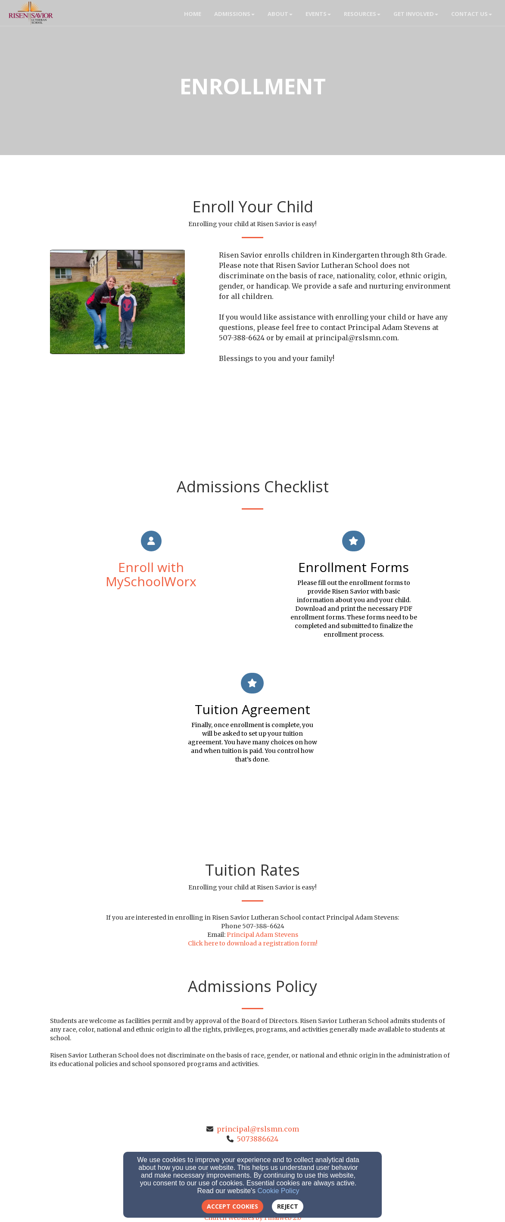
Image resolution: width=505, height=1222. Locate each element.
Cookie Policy (278, 1190)
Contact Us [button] (471, 14)
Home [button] (192, 14)
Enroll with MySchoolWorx (151, 574)
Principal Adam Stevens (262, 935)
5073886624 (257, 1139)
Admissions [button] (234, 14)
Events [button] (318, 14)
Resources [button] (362, 14)
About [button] (280, 14)
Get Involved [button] (415, 14)
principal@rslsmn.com (258, 1129)
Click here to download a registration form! (253, 943)
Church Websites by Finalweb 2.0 (252, 1218)
